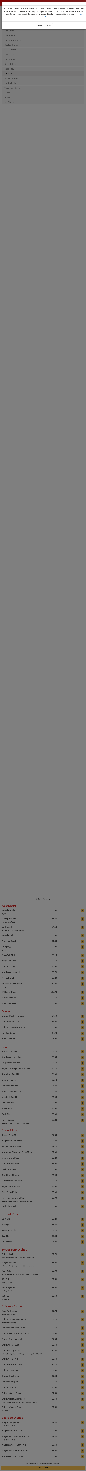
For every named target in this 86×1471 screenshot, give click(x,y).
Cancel (48, 25)
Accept (39, 25)
